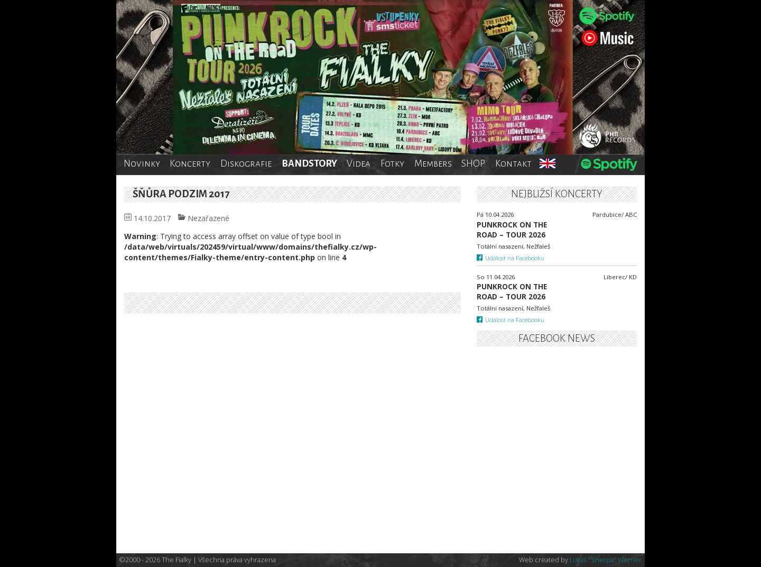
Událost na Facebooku (511, 258)
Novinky (142, 163)
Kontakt (513, 163)
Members (433, 163)
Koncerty (190, 163)
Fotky (392, 163)
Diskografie (246, 163)
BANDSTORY (309, 163)
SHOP (473, 163)
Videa (358, 163)
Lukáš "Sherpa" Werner (606, 559)
